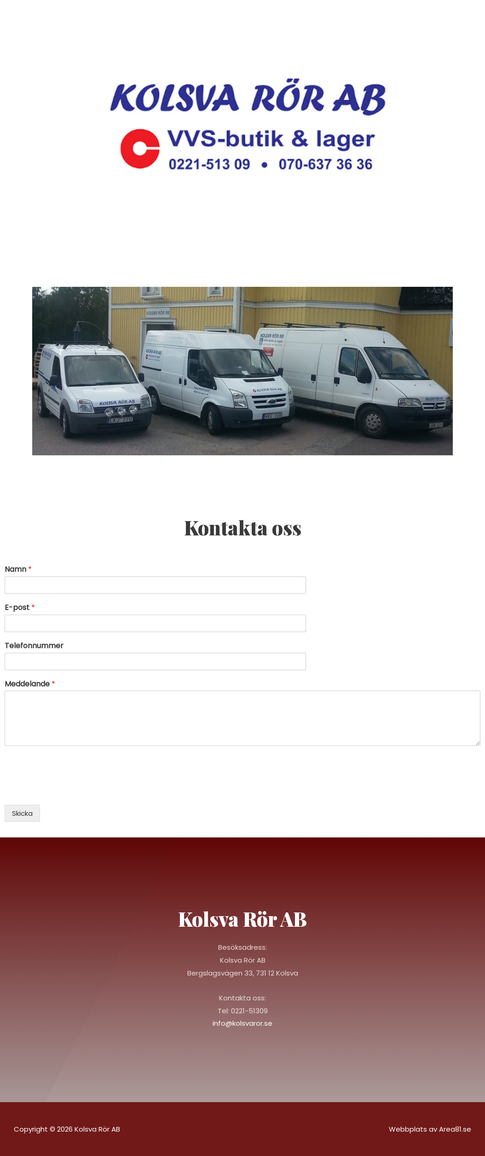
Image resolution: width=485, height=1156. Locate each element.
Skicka (22, 813)
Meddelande (30, 684)
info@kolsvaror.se (242, 1023)
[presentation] (74, 789)
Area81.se (455, 1129)
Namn (18, 570)
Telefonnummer (34, 646)
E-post (20, 608)
